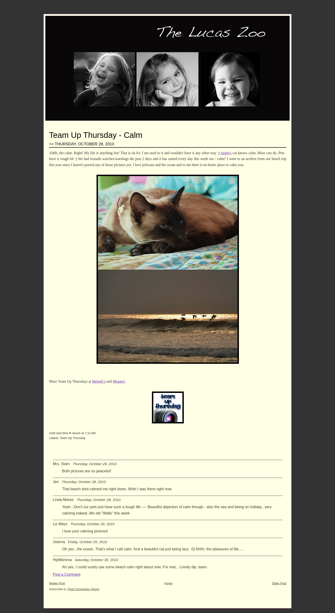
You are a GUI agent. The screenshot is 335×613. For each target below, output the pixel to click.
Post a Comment (66, 574)
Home (168, 583)
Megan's (119, 381)
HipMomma (62, 560)
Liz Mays (60, 524)
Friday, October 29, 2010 (87, 542)
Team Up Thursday (73, 438)
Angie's (225, 153)
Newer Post (57, 583)
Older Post (279, 583)
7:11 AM (90, 433)
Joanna (59, 542)
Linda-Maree (63, 500)
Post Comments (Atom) (83, 589)
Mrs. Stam (61, 464)
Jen (56, 482)
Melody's (99, 381)
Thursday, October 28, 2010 (95, 464)
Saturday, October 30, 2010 (96, 560)
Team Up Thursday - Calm (95, 135)
